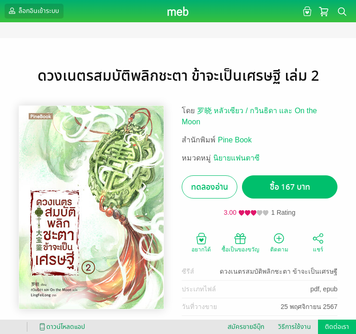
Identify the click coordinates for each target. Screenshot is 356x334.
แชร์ (318, 242)
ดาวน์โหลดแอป (61, 327)
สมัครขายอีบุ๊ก (246, 327)
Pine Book (235, 140)
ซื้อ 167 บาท (290, 187)
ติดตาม (279, 242)
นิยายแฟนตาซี (236, 158)
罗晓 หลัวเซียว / (223, 111)
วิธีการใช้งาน (294, 327)
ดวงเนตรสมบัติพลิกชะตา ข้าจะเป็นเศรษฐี (278, 271)
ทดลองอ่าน (209, 187)
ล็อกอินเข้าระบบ (33, 11)
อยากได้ (201, 242)
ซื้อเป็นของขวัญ (240, 242)
